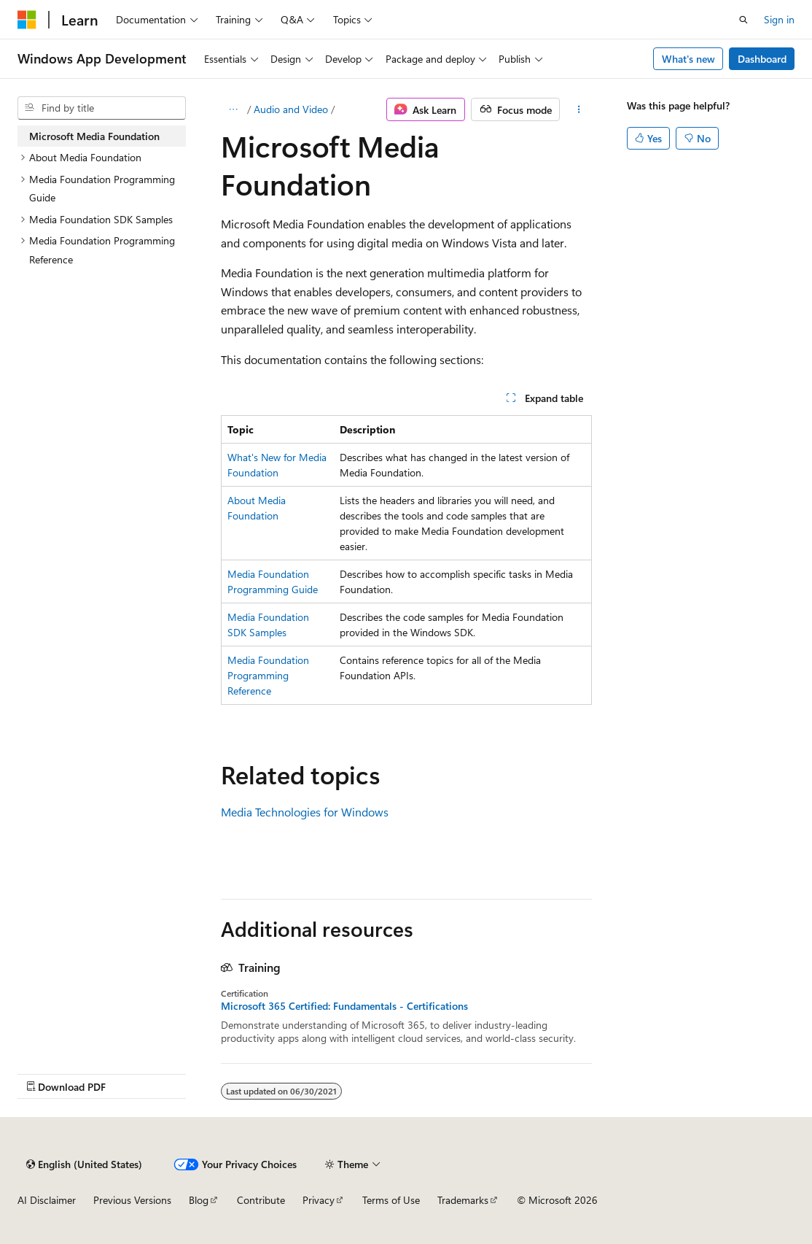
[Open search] (743, 20)
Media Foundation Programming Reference (268, 675)
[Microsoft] (26, 19)
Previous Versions (132, 1200)
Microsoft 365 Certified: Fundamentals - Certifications (344, 1006)
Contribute (261, 1200)
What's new (688, 59)
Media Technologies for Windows (305, 811)
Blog (198, 1200)
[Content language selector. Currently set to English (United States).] (84, 1164)
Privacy (318, 1200)
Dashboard (762, 59)
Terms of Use (391, 1200)
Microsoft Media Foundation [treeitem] (94, 136)
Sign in (779, 19)
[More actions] (578, 109)
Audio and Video (291, 109)
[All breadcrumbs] (233, 109)
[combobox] (101, 108)
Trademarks (462, 1200)
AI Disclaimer (46, 1200)
